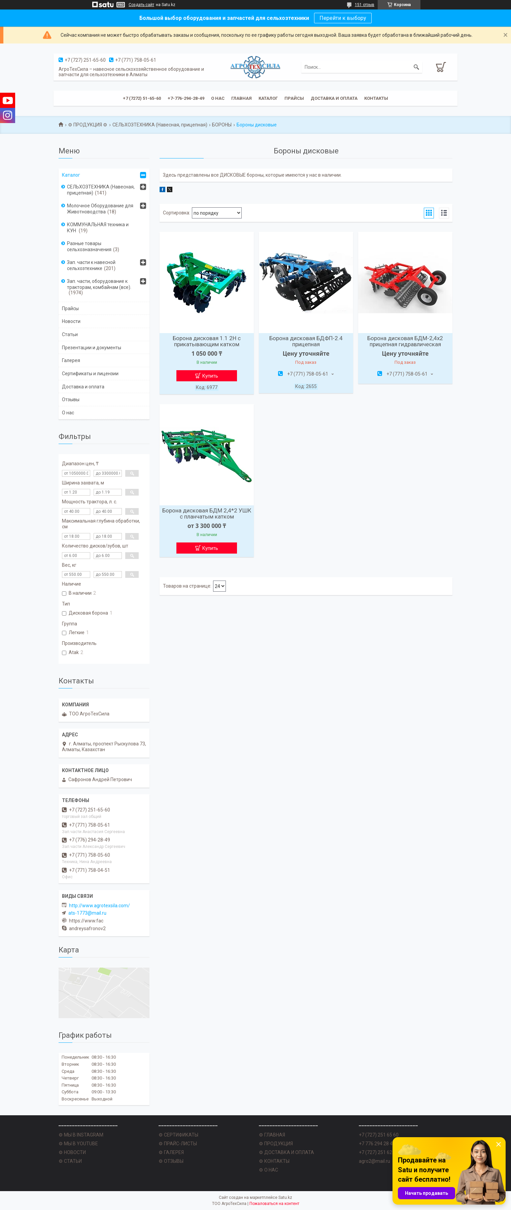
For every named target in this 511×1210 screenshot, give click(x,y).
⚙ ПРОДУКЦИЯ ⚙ (87, 124)
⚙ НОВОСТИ (72, 1152)
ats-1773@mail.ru (87, 913)
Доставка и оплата (334, 98)
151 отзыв (364, 4)
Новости (71, 321)
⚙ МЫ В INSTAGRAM (81, 1135)
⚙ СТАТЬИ (70, 1161)
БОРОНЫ (222, 124)
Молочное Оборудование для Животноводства (100, 208)
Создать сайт (141, 4)
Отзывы (70, 399)
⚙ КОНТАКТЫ (274, 1161)
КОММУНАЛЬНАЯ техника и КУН (98, 227)
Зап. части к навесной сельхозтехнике (91, 265)
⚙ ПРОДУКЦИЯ (276, 1143)
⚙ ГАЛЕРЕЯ (171, 1152)
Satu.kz (285, 1197)
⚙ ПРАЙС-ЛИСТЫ (178, 1143)
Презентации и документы (91, 347)
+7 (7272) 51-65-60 (142, 98)
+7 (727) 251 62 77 (379, 1152)
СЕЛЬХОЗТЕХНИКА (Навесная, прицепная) (159, 124)
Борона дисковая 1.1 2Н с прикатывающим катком (207, 341)
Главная (241, 98)
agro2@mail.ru (374, 1161)
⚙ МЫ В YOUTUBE (78, 1143)
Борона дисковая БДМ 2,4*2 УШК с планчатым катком (206, 513)
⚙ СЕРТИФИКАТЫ (178, 1135)
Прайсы (294, 98)
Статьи (70, 334)
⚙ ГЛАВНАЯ (272, 1135)
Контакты (376, 98)
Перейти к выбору (342, 18)
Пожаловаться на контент (274, 1203)
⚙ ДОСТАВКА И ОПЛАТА (286, 1152)
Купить (210, 376)
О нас (218, 98)
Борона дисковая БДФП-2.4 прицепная (306, 341)
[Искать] (416, 67)
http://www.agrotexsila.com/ (99, 905)
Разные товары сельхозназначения (89, 246)
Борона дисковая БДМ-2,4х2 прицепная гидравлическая (405, 341)
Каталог (268, 98)
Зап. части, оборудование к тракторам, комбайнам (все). (99, 284)
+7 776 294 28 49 (377, 1143)
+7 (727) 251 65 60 (379, 1135)
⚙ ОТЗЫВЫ (171, 1161)
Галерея (71, 360)
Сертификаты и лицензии (90, 373)
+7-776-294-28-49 (186, 98)
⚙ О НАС (268, 1170)
